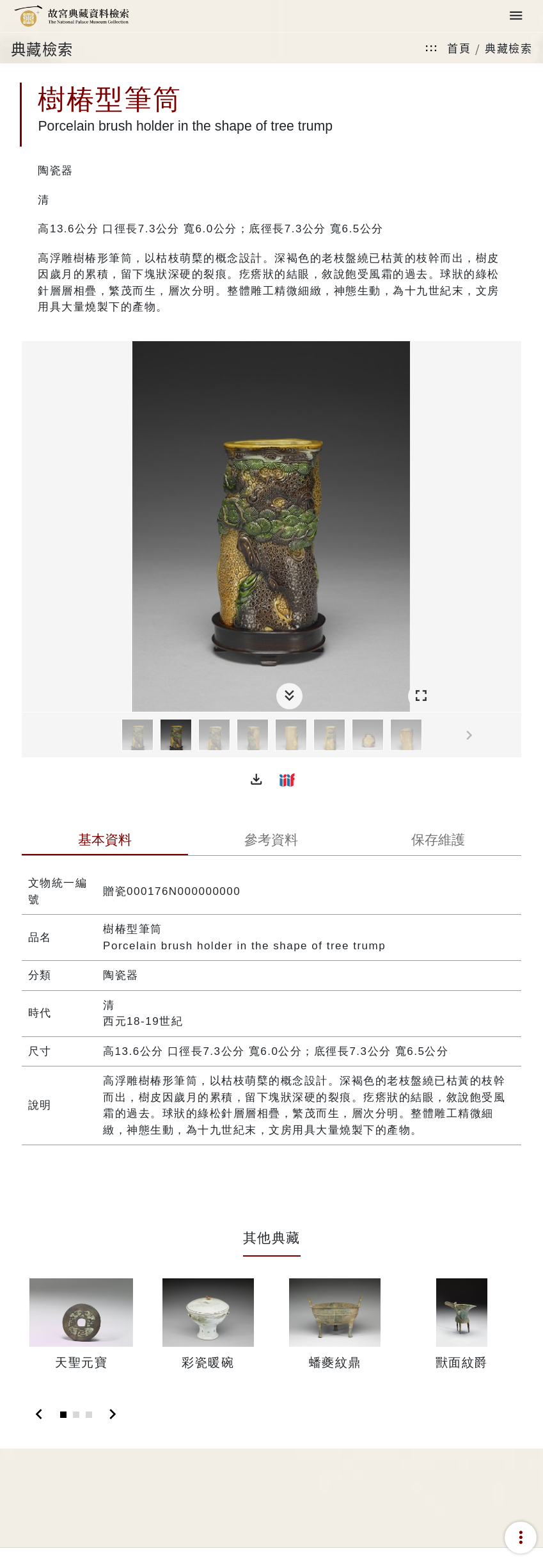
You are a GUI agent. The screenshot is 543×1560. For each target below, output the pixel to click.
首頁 (459, 48)
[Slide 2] (76, 1414)
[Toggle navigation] (516, 16)
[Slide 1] (63, 1414)
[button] (256, 779)
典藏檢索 (508, 48)
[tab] (105, 841)
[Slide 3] (89, 1414)
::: (431, 47)
